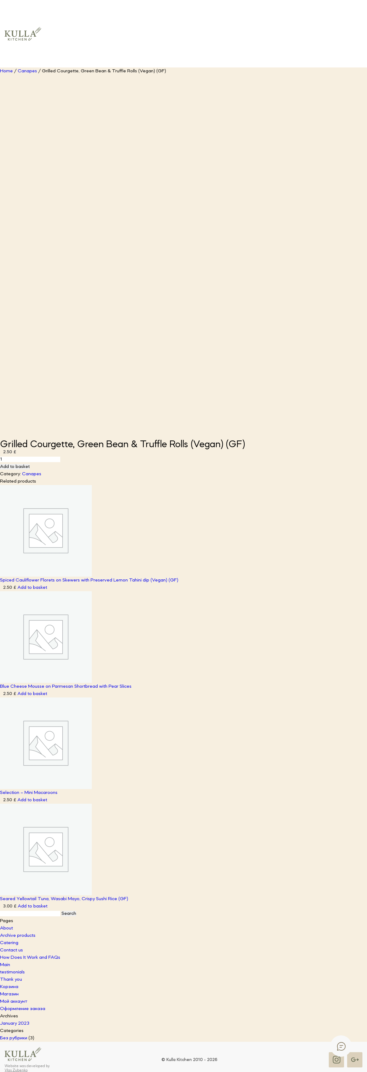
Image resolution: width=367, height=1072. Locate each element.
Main (5, 964)
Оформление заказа (22, 1008)
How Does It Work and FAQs (30, 957)
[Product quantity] (30, 459)
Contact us (11, 950)
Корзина (9, 986)
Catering (9, 942)
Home (6, 71)
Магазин (9, 994)
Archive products (17, 935)
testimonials (12, 972)
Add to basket (15, 466)
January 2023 (14, 1023)
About (6, 928)
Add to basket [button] (32, 587)
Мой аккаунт (14, 1001)
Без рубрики (13, 1038)
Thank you (11, 979)
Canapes (27, 71)
